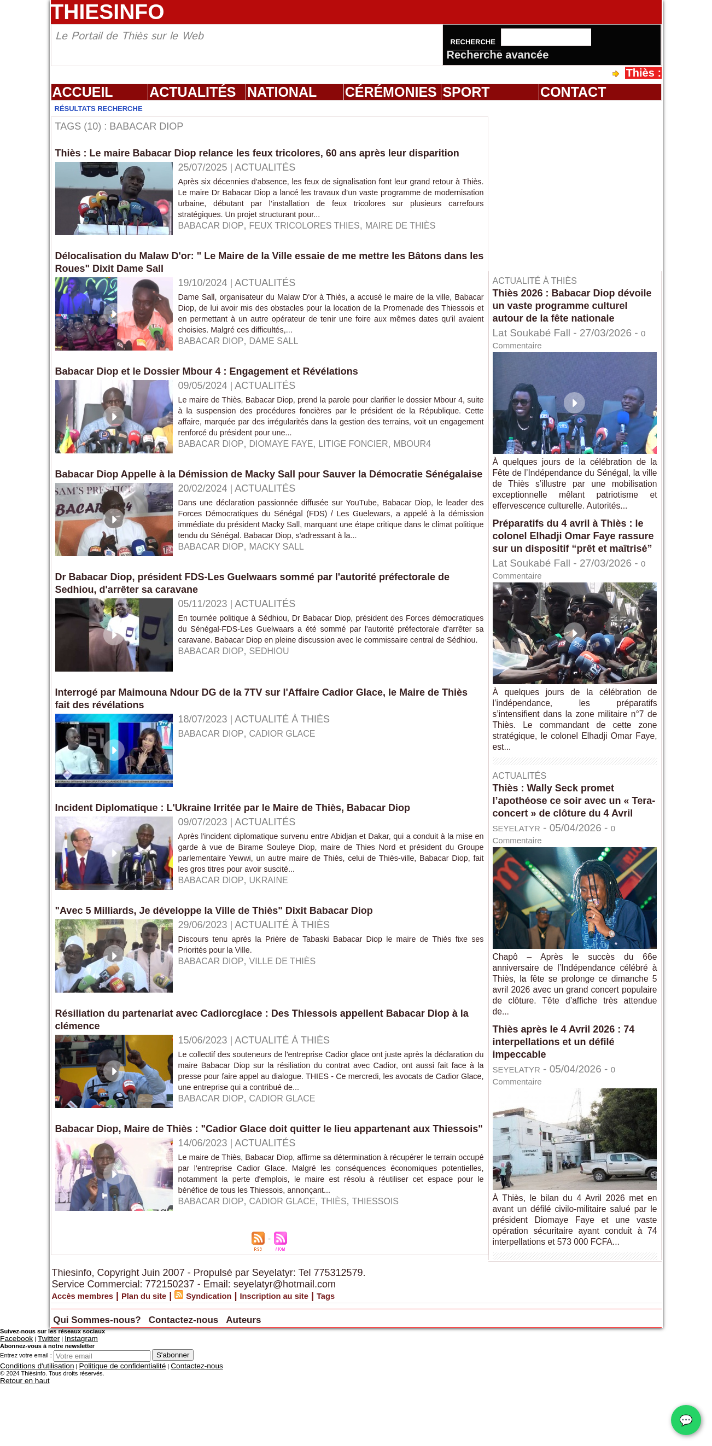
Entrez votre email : (26, 1419)
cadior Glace (293, 772)
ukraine (278, 919)
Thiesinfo (108, 12)
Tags (378, 1361)
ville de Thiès (293, 1000)
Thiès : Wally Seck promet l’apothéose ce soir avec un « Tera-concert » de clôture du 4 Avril (570, 842)
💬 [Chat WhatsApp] (686, 1420)
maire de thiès (425, 248)
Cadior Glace (293, 1271)
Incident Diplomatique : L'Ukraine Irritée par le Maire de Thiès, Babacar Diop (252, 847)
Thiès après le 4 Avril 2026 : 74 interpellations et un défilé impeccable (572, 1090)
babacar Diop (214, 248)
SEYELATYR (523, 876)
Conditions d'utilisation (30, 1429)
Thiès (350, 1271)
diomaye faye (292, 463)
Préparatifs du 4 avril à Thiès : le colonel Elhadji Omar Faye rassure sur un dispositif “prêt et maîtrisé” (571, 565)
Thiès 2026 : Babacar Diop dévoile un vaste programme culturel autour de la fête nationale (567, 311)
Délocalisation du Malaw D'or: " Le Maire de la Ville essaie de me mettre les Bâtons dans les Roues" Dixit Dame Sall (250, 281)
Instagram (67, 1404)
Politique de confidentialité (100, 1429)
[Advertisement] (580, 185)
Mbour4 (438, 463)
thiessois (396, 1271)
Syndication (238, 1361)
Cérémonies (391, 92)
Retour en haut (20, 1442)
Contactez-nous (240, 1384)
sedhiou (278, 701)
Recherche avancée (498, 55)
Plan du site (163, 1361)
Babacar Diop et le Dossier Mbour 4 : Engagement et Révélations (223, 390)
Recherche (474, 42)
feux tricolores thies (318, 248)
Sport (465, 92)
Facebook (13, 1404)
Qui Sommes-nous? (118, 1384)
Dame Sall (283, 360)
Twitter (40, 1404)
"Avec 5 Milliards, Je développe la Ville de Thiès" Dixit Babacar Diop (231, 949)
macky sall (287, 589)
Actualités (192, 92)
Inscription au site (317, 1361)
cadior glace (293, 1148)
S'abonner (172, 1419)
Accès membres (89, 1361)
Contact (573, 92)
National (282, 92)
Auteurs (321, 1384)
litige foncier (373, 463)
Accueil (82, 92)
